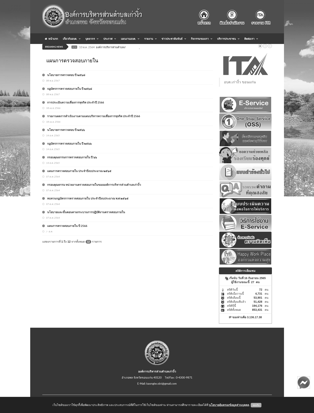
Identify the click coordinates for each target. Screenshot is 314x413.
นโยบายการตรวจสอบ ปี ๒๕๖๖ (63, 129)
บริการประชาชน (226, 38)
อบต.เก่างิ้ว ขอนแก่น (240, 82)
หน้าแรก (51, 38)
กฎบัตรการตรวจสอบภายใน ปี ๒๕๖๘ (67, 88)
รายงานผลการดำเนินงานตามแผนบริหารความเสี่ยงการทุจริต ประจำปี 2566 (91, 116)
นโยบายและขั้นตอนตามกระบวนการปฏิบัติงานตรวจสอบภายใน (83, 212)
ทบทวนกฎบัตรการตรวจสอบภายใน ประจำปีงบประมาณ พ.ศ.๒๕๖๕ (85, 198)
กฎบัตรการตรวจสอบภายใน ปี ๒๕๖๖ (67, 143)
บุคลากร (90, 38)
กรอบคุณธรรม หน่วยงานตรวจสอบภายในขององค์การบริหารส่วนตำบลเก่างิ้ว (91, 184)
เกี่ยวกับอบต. (70, 38)
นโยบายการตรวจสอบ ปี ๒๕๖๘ (63, 75)
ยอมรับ (256, 405)
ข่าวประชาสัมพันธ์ (172, 38)
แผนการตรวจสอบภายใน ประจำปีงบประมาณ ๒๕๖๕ (76, 171)
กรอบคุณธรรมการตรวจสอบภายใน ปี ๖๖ (69, 157)
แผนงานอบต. (128, 38)
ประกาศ (107, 38)
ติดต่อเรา (249, 38)
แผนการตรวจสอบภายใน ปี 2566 (64, 225)
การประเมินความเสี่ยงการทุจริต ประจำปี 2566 (73, 102)
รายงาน (148, 38)
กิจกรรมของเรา (200, 38)
